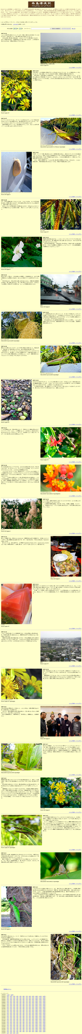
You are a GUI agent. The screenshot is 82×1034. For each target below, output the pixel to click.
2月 (11, 996)
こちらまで (15, 24)
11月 (8, 994)
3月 (14, 996)
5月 (20, 996)
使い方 (73, 28)
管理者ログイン (7, 989)
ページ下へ (78, 67)
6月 (23, 996)
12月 (12, 994)
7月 (27, 996)
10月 (36, 996)
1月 (8, 996)
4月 (17, 996)
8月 (30, 996)
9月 (33, 996)
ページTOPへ (72, 67)
